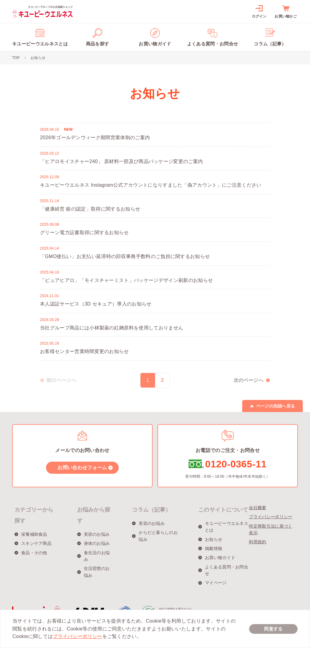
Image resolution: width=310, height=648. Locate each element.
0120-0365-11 (235, 464)
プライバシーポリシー (270, 516)
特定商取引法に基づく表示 (270, 529)
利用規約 (257, 541)
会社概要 (257, 507)
